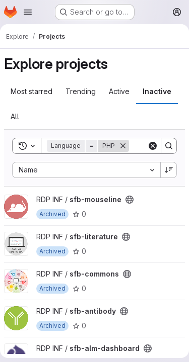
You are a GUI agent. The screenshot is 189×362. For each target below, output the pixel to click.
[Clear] (153, 146)
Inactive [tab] (157, 91)
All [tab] (15, 116)
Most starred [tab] (31, 91)
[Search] (169, 146)
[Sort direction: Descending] (169, 170)
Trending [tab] (81, 91)
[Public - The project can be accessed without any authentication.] (129, 200)
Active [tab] (119, 91)
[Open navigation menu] (28, 12)
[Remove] (123, 146)
